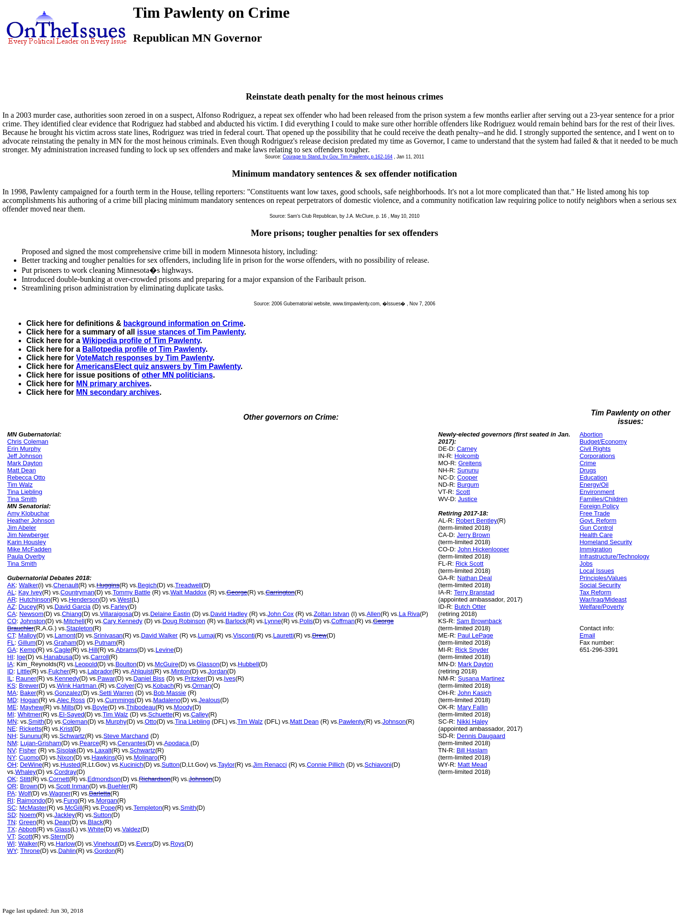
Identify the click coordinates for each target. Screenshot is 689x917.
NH (11, 735)
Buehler (118, 786)
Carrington (280, 592)
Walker (28, 585)
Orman (201, 685)
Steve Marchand (126, 735)
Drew (319, 635)
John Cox (280, 613)
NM (12, 743)
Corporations (597, 455)
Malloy (27, 635)
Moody (183, 707)
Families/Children (603, 499)
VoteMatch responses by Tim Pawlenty (144, 358)
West (125, 599)
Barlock (235, 621)
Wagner (60, 793)
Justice (467, 499)
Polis (306, 621)
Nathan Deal (474, 578)
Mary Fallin (472, 707)
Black (95, 822)
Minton (180, 671)
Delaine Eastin (170, 613)
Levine (165, 649)
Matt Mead (472, 764)
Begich (147, 585)
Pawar (106, 678)
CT (11, 635)
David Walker (159, 635)
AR (11, 599)
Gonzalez (68, 692)
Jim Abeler (21, 527)
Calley (199, 714)
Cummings (119, 700)
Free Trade (594, 513)
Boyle (100, 707)
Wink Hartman (77, 685)
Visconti (244, 635)
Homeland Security (605, 542)
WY (12, 850)
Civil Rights (595, 448)
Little (23, 671)
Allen (373, 613)
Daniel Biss (149, 678)
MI (10, 714)
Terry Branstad (474, 592)
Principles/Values (603, 578)
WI (11, 843)
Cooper (467, 477)
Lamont (65, 635)
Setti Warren (116, 692)
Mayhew (31, 707)
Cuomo (29, 757)
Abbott (27, 829)
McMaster (32, 807)
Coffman (343, 621)
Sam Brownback (479, 621)
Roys (177, 843)
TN (11, 822)
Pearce (89, 743)
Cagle (62, 649)
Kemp (28, 649)
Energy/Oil (594, 484)
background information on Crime (183, 323)
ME (12, 707)
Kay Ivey (30, 592)
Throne (30, 850)
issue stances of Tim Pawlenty (190, 332)
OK (11, 779)
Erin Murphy (24, 448)
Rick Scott (470, 563)
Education (593, 477)
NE (11, 728)
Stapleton (80, 628)
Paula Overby (26, 556)
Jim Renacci (270, 764)
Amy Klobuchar (28, 513)
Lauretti (283, 635)
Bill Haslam (472, 750)
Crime (587, 463)
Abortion (590, 434)
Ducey (27, 606)
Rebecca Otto (26, 477)
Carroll (99, 656)
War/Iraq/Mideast (603, 599)
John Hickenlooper (483, 549)
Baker (28, 692)
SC (11, 807)
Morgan (106, 800)
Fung (71, 800)
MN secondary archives (117, 392)
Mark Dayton (25, 463)
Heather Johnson (31, 520)
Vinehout (105, 843)
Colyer (125, 685)
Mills (67, 707)
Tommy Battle (131, 592)
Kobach (163, 685)
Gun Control (596, 527)
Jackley (64, 814)
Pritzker (195, 678)
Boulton (125, 664)
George (236, 592)
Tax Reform (595, 592)
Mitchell (74, 621)
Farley (119, 606)
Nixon (65, 757)
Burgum (468, 484)
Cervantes (132, 743)
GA (11, 649)
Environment (596, 491)
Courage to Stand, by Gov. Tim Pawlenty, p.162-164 (338, 156)
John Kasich (474, 692)
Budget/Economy (603, 441)
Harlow (65, 843)
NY (11, 757)
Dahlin (67, 850)
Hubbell (248, 664)
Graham (65, 642)
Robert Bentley (476, 520)
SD (11, 814)
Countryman (77, 592)
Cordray (65, 771)
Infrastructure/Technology (614, 556)
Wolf (25, 793)
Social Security (600, 585)
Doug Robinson (183, 621)
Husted (70, 764)
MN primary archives (112, 384)
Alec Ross (71, 700)
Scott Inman (72, 786)
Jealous (209, 700)
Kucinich (131, 764)
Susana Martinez (481, 678)
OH (12, 764)
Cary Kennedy (122, 621)
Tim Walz (20, 484)
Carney (467, 448)
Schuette (160, 714)
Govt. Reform (597, 520)
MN (12, 721)
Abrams (126, 649)
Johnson (394, 721)
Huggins (108, 585)
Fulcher (58, 671)
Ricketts (30, 728)
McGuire (166, 664)
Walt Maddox (188, 592)
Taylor (226, 764)
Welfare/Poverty (601, 606)
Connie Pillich (325, 764)
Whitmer (29, 714)
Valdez (131, 829)
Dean (62, 822)
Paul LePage (475, 635)
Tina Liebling (24, 491)
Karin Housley (26, 542)
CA (11, 613)
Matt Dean (21, 470)
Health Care (595, 534)
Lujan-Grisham (40, 743)
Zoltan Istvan (331, 613)
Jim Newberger (28, 534)
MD (12, 700)
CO (12, 621)
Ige (21, 656)
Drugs (587, 470)
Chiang (71, 613)
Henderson (84, 599)
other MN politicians (177, 375)
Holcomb (467, 455)
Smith (36, 721)
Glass (62, 829)
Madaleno (166, 700)
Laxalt (103, 750)
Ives (229, 678)
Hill (93, 649)
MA (12, 692)
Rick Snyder (472, 649)
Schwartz (72, 735)
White (95, 829)
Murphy (116, 721)
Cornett (59, 779)
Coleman (75, 721)
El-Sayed (71, 714)
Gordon (104, 850)
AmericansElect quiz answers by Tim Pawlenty (158, 366)
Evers (144, 843)
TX (11, 829)
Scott (25, 836)
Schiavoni (378, 764)
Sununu (30, 735)
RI (10, 800)
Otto (151, 721)
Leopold (86, 664)
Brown (29, 786)
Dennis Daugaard (481, 735)
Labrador (100, 671)
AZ (11, 606)
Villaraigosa (116, 613)
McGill (73, 807)
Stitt (25, 779)
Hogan (29, 700)
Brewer (29, 685)
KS (11, 685)
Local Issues (596, 570)
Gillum (26, 642)
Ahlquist (142, 671)
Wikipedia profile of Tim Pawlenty (141, 340)
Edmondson (104, 779)
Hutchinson (34, 599)
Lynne (273, 621)
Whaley (25, 771)
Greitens (470, 463)
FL (10, 642)
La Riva (409, 613)
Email (587, 635)
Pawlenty (351, 721)
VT (10, 836)
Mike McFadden (29, 549)
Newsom (31, 613)
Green (27, 822)
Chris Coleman (27, 441)
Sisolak (66, 750)
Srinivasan (108, 635)
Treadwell (188, 585)
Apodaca (177, 743)
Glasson (208, 664)
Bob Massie (170, 692)
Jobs (585, 563)
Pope (107, 807)
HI (10, 656)
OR (12, 786)
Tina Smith (22, 499)
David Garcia (72, 606)
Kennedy (67, 678)
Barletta (100, 793)
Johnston (32, 621)
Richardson (154, 779)
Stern (57, 836)
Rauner (26, 678)
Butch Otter (470, 606)
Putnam (105, 642)
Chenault (65, 585)
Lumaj (206, 635)
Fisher (27, 750)
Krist (66, 728)
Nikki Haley (472, 721)
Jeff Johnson (24, 455)
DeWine (31, 764)
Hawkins (103, 757)
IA (10, 664)
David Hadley (229, 613)
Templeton (147, 807)
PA (11, 793)
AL (11, 592)
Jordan (217, 671)
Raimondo (31, 800)
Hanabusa (58, 656)
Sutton (171, 764)
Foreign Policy (599, 506)
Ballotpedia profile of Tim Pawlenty (144, 349)
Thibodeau (141, 707)
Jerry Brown (473, 534)
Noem (27, 814)
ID (10, 671)
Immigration (595, 549)
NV (11, 750)
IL (9, 678)
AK (11, 585)
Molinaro (145, 757)
